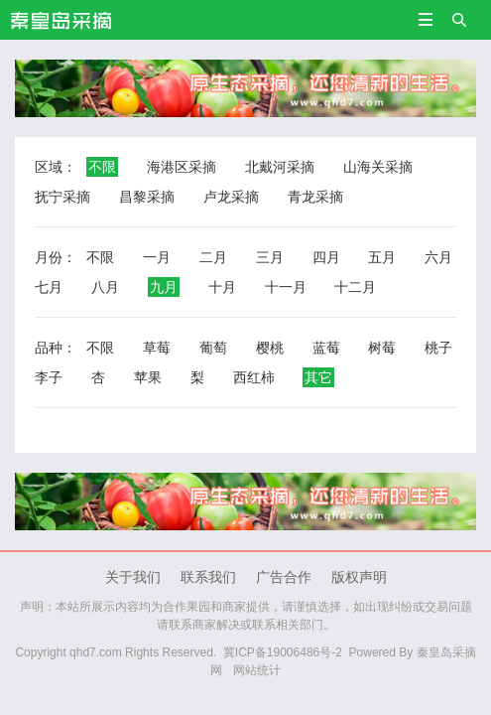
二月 (213, 257)
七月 (48, 287)
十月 (222, 287)
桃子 (438, 348)
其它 (318, 377)
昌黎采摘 (147, 197)
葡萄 (213, 348)
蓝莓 (326, 348)
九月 (164, 287)
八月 (105, 287)
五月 (382, 257)
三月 (270, 257)
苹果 (148, 377)
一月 (157, 257)
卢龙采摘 (231, 197)
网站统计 (257, 670)
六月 (438, 257)
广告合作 (283, 577)
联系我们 (208, 577)
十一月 (286, 287)
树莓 (382, 348)
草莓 (157, 348)
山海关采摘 (378, 167)
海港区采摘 (181, 167)
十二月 (355, 287)
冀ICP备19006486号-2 (282, 652)
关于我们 (133, 577)
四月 (326, 257)
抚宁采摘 (62, 197)
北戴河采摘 (279, 167)
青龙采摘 (315, 197)
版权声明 (359, 577)
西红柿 (254, 377)
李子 (48, 377)
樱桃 (270, 348)
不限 (102, 167)
